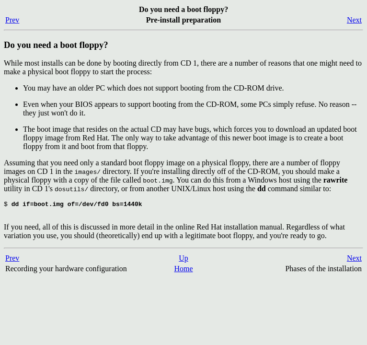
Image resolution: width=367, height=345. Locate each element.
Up (183, 261)
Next (354, 20)
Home (183, 271)
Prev (12, 20)
